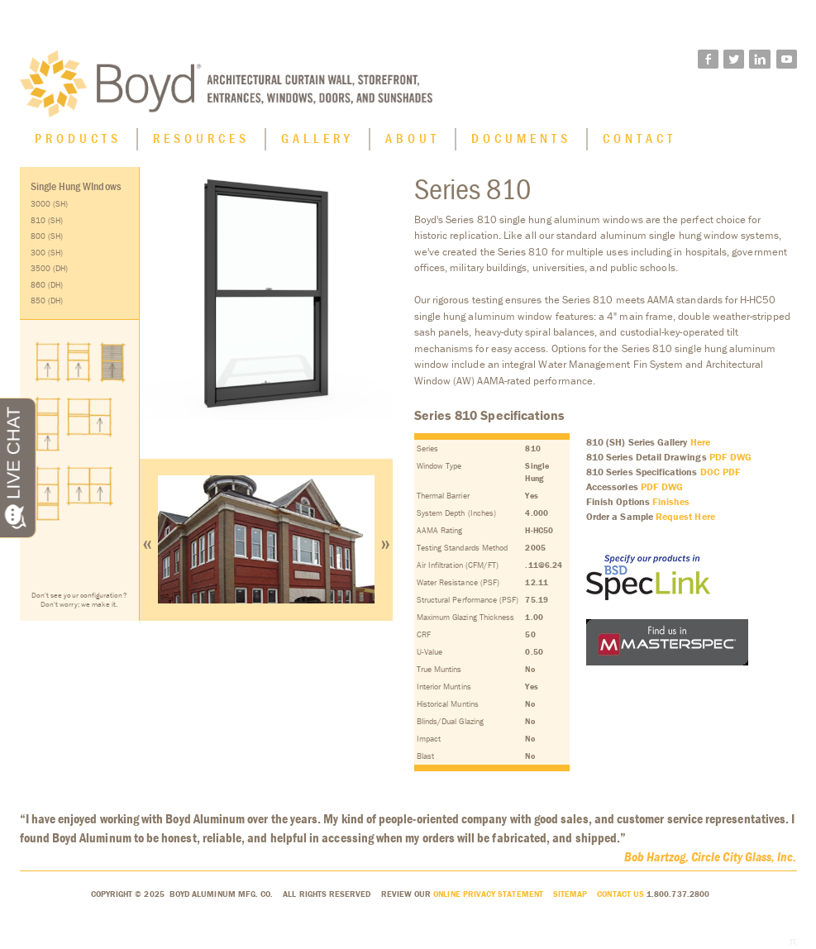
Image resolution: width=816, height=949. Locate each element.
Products (78, 138)
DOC (710, 471)
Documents (521, 138)
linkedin (760, 60)
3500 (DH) (50, 268)
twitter (733, 60)
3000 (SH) (50, 203)
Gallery (317, 138)
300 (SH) (47, 252)
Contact (639, 138)
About (412, 138)
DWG (741, 457)
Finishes (671, 501)
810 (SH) (47, 220)
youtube (786, 60)
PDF (718, 457)
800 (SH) (47, 236)
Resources (201, 138)
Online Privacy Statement (488, 894)
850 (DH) (47, 300)
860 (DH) (47, 284)
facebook (708, 60)
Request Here (685, 516)
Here (700, 442)
